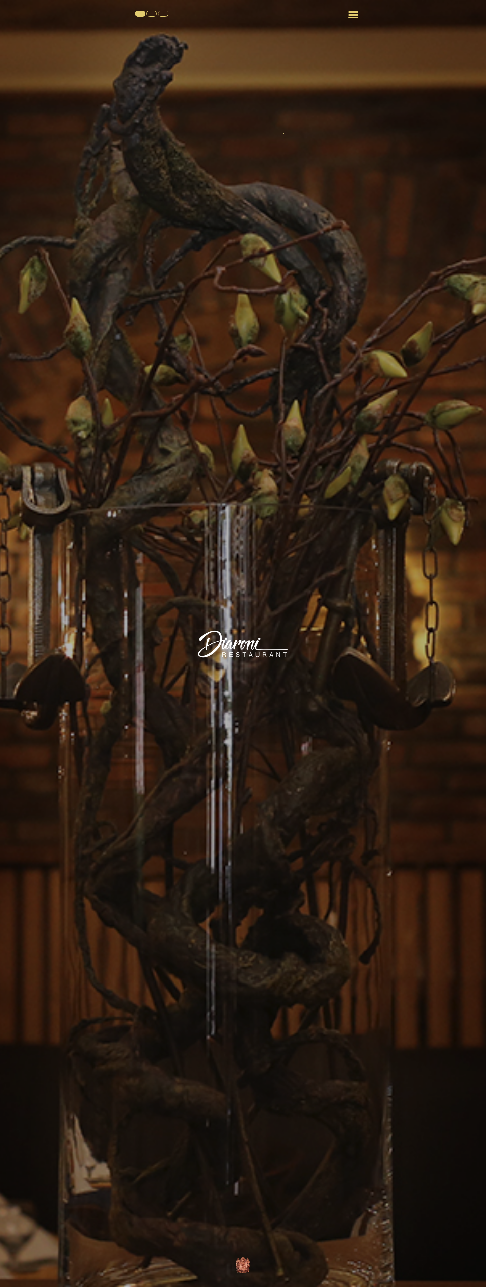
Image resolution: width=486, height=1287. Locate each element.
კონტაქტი (421, 14)
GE (139, 14)
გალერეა (393, 14)
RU (161, 14)
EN (150, 14)
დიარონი (69, 14)
